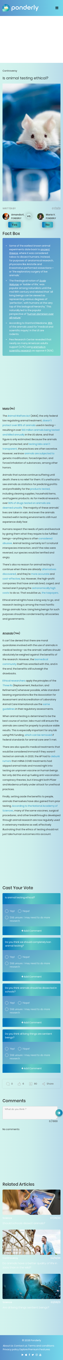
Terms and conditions (41, 1345)
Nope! (26, 911)
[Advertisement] (31, 39)
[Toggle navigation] (56, 7)
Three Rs (8, 685)
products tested (40, 489)
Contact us (20, 1345)
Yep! (12, 911)
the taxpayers (50, 592)
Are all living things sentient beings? (26, 1307)
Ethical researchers (14, 680)
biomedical (41, 659)
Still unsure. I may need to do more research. (30, 919)
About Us (8, 1345)
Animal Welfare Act (19, 415)
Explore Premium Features (34, 1349)
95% (50, 323)
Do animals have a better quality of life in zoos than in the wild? (30, 1265)
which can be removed (38, 735)
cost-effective (11, 578)
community (9, 664)
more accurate (40, 574)
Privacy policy (11, 1349)
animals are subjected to (39, 453)
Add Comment (32, 930)
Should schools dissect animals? (24, 1223)
